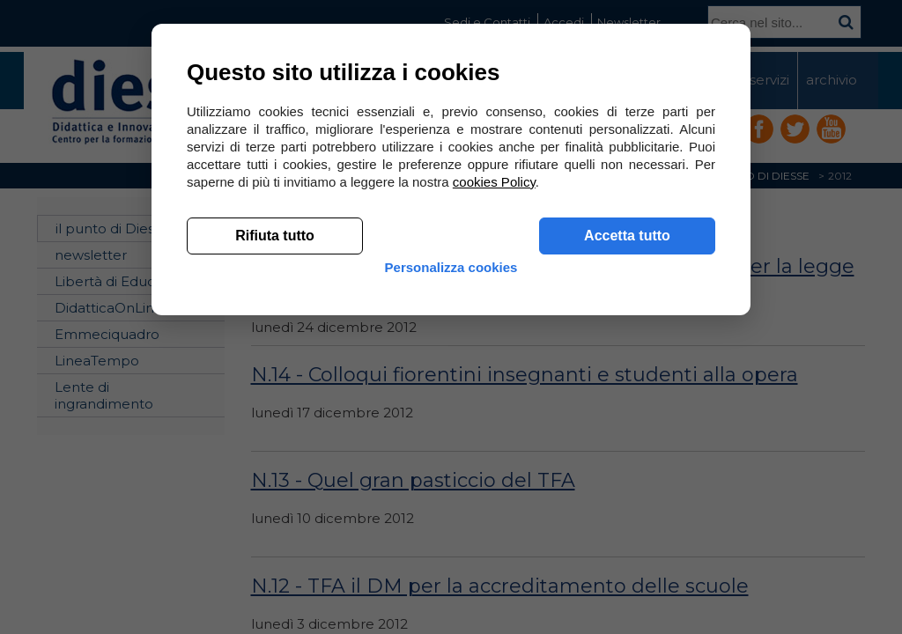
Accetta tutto (627, 493)
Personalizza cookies (451, 539)
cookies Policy (494, 439)
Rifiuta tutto (274, 493)
